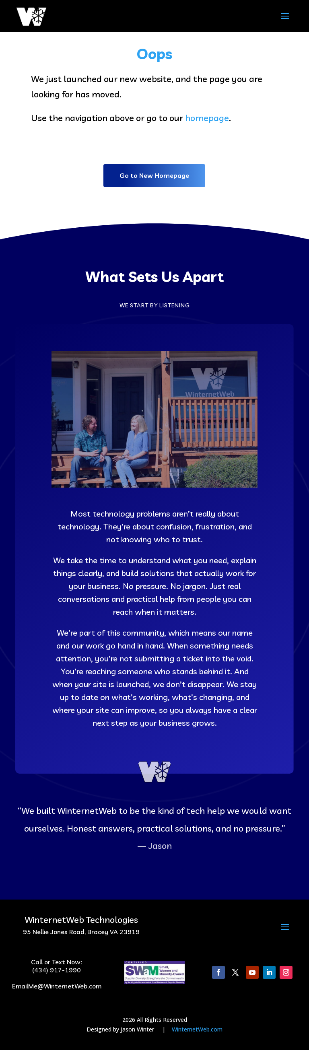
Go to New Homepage (154, 175)
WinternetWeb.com (197, 1029)
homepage (207, 118)
